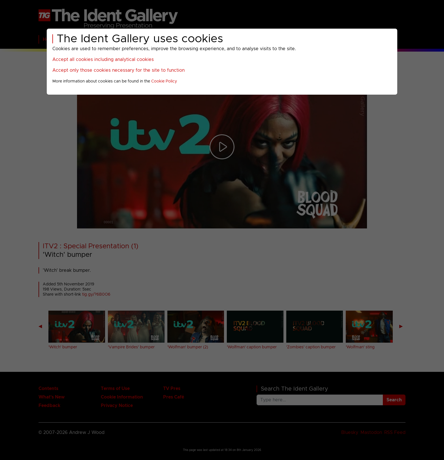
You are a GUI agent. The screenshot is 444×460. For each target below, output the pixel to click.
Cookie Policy (164, 81)
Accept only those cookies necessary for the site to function (118, 70)
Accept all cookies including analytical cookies (103, 59)
